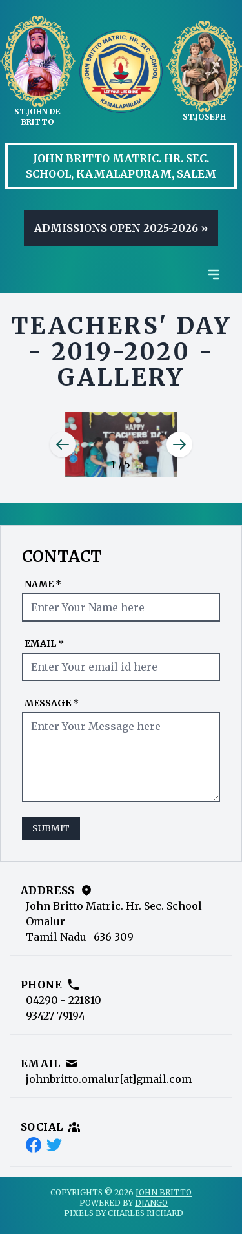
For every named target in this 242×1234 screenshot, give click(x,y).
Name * (43, 584)
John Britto (164, 1192)
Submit (51, 828)
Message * (52, 703)
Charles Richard (145, 1213)
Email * (44, 643)
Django (151, 1203)
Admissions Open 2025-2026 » (121, 228)
